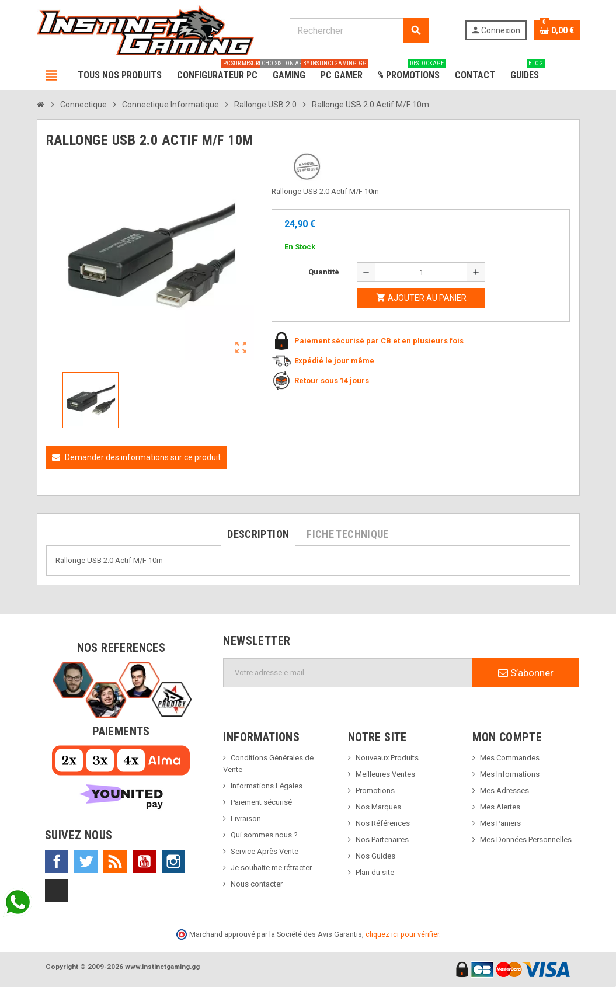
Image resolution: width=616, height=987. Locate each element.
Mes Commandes (510, 757)
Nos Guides (375, 856)
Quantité (323, 271)
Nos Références (383, 823)
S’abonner (526, 673)
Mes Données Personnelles (526, 839)
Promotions (375, 790)
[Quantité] (421, 272)
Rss (115, 861)
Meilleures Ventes (385, 774)
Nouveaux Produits (387, 757)
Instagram (173, 861)
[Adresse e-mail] (348, 672)
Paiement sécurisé (261, 802)
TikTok (56, 890)
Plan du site (375, 872)
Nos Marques (378, 806)
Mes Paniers (500, 823)
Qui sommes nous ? (264, 834)
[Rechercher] (359, 30)
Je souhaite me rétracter (271, 867)
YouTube (144, 861)
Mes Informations (510, 774)
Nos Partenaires (382, 839)
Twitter (86, 861)
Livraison (246, 818)
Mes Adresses (504, 790)
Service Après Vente (264, 851)
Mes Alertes (500, 806)
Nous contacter (257, 884)
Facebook (56, 861)
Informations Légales (266, 785)
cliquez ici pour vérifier (402, 934)
